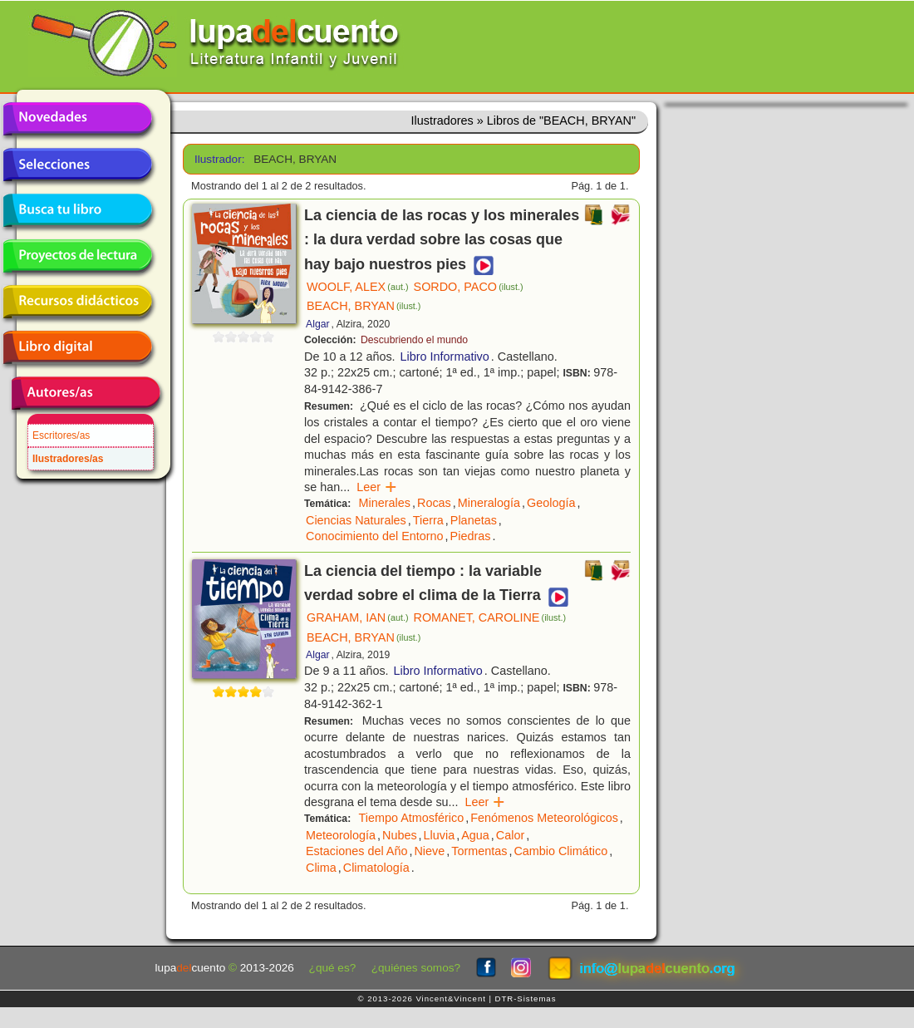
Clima (321, 867)
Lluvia (439, 835)
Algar (318, 324)
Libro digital (77, 347)
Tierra (428, 520)
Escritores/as (61, 435)
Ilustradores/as (67, 459)
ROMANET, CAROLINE (490, 617)
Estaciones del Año (356, 851)
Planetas (473, 520)
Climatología (376, 867)
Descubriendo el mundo (414, 340)
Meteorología (341, 835)
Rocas (434, 502)
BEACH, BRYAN (363, 305)
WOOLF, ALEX (358, 286)
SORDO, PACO (468, 286)
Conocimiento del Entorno (375, 536)
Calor (510, 835)
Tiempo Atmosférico (411, 817)
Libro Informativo (444, 356)
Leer (376, 487)
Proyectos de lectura (77, 256)
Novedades (77, 118)
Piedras (470, 536)
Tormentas (479, 851)
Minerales (384, 502)
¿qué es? (332, 968)
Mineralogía (489, 502)
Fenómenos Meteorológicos (544, 817)
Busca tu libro (77, 210)
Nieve (429, 851)
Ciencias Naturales (356, 520)
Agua (475, 835)
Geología (551, 502)
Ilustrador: (218, 159)
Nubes (399, 835)
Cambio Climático (560, 851)
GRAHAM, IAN (358, 617)
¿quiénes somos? (415, 968)
